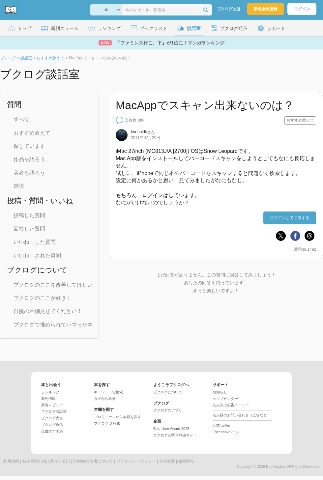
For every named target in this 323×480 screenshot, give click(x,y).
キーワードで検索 (108, 392)
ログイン (302, 9)
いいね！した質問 (35, 242)
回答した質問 (29, 229)
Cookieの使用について (93, 461)
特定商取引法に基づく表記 (46, 461)
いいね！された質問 (37, 255)
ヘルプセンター (225, 399)
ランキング (50, 392)
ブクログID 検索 (107, 423)
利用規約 (11, 461)
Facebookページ (226, 432)
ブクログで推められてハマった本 (53, 324)
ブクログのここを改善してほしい (53, 285)
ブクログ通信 (52, 425)
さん (143, 131)
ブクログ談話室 (54, 411)
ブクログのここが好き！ (43, 298)
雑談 (19, 186)
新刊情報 (48, 399)
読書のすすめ (52, 431)
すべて (21, 119)
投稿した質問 (29, 215)
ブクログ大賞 (52, 418)
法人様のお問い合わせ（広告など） (242, 415)
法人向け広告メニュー (231, 405)
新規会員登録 (266, 9)
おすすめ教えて (32, 133)
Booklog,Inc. (276, 466)
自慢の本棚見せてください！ (48, 311)
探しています (29, 146)
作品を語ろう (29, 159)
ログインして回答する (289, 217)
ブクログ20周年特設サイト (175, 435)
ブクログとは (229, 9)
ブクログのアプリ (167, 410)
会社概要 (167, 461)
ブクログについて (167, 392)
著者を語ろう (29, 173)
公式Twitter (221, 425)
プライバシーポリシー (136, 461)
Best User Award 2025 (171, 429)
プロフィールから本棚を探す (117, 417)
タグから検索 (105, 399)
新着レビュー (52, 405)
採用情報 (186, 461)
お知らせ (220, 392)
